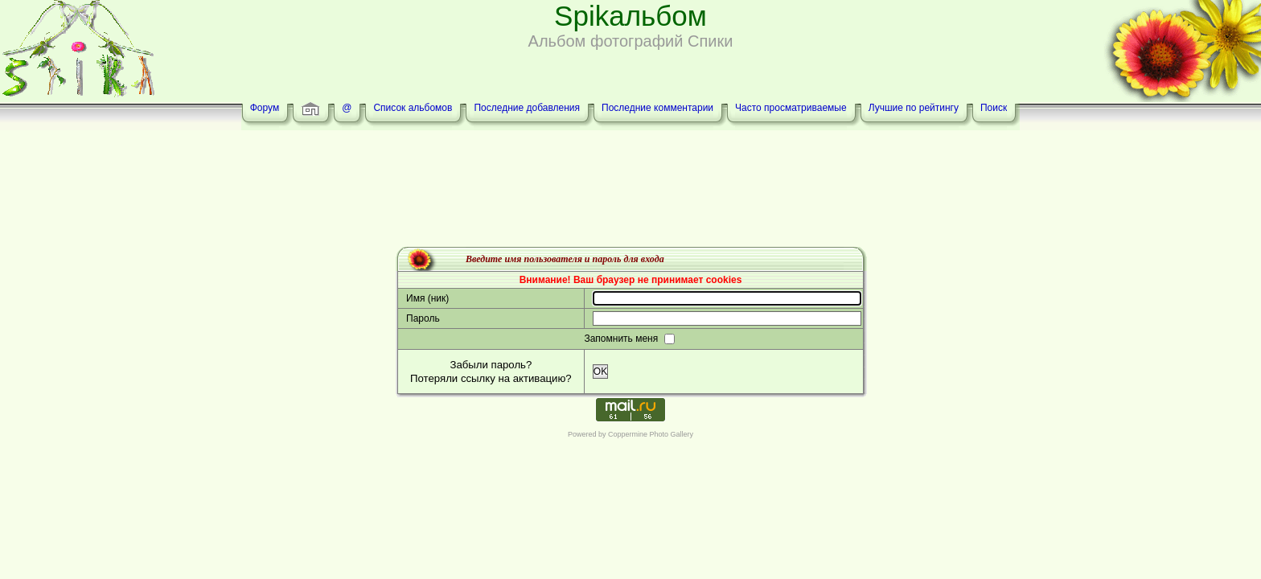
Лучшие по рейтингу (914, 107)
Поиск (993, 107)
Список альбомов (412, 107)
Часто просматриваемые (791, 107)
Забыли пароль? (491, 365)
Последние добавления (527, 107)
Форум (264, 107)
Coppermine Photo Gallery (650, 434)
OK (600, 371)
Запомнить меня (622, 338)
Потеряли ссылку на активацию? (491, 378)
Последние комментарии (657, 107)
